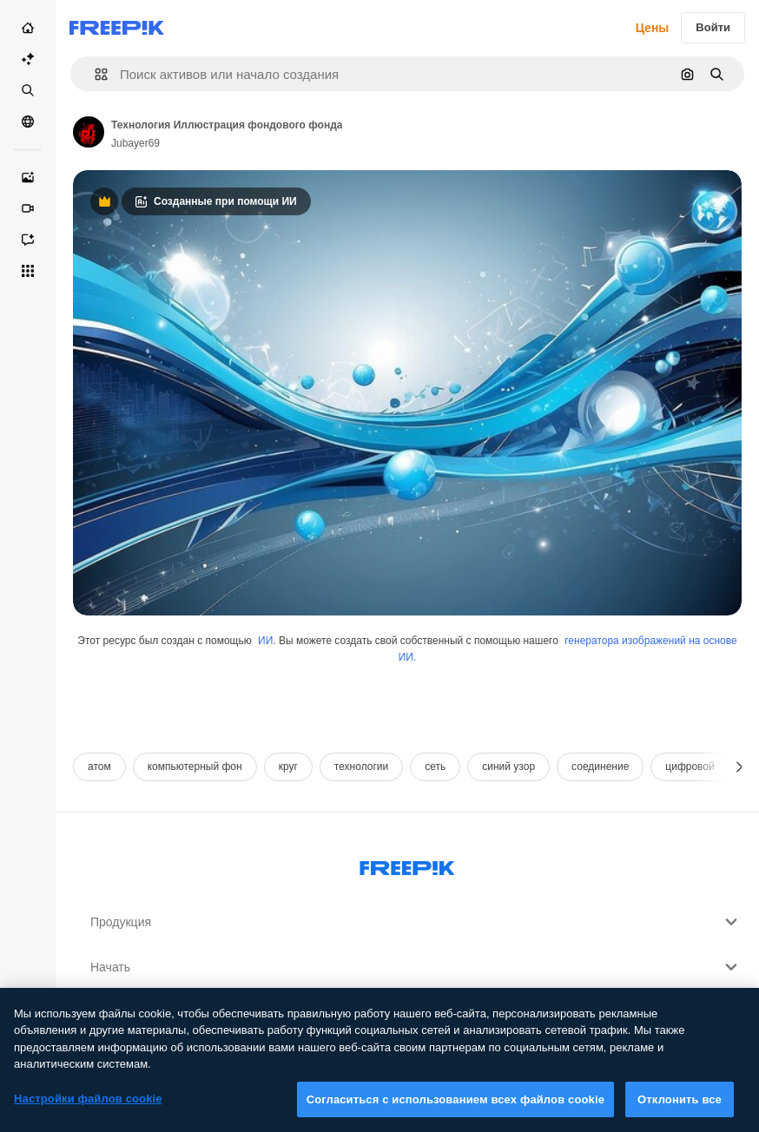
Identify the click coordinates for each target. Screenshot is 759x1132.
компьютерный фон (195, 766)
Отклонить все (679, 1109)
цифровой (689, 766)
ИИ (265, 641)
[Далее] (739, 767)
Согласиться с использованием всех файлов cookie (455, 1109)
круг (288, 766)
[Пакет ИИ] (28, 59)
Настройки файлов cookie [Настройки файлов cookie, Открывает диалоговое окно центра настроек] (88, 1108)
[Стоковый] (28, 90)
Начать (416, 967)
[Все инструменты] (28, 271)
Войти (713, 27)
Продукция (416, 922)
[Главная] (28, 28)
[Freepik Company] (407, 865)
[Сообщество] (28, 121)
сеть (435, 766)
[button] (94, 74)
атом (99, 766)
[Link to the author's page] (88, 132)
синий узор (508, 766)
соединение (600, 766)
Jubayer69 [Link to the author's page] (135, 143)
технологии (361, 766)
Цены (653, 28)
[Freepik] (116, 28)
